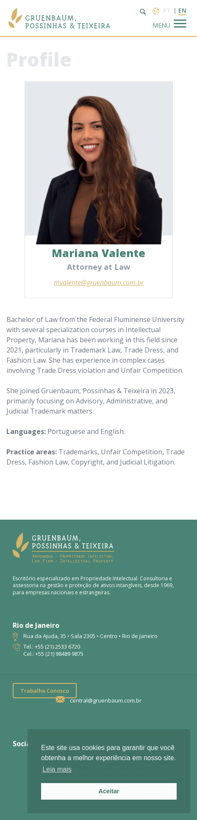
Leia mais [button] (56, 769)
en (182, 10)
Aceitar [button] (109, 791)
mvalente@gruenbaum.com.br (99, 282)
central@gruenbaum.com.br (106, 700)
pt (167, 10)
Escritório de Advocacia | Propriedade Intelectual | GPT (59, 18)
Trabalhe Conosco (44, 690)
